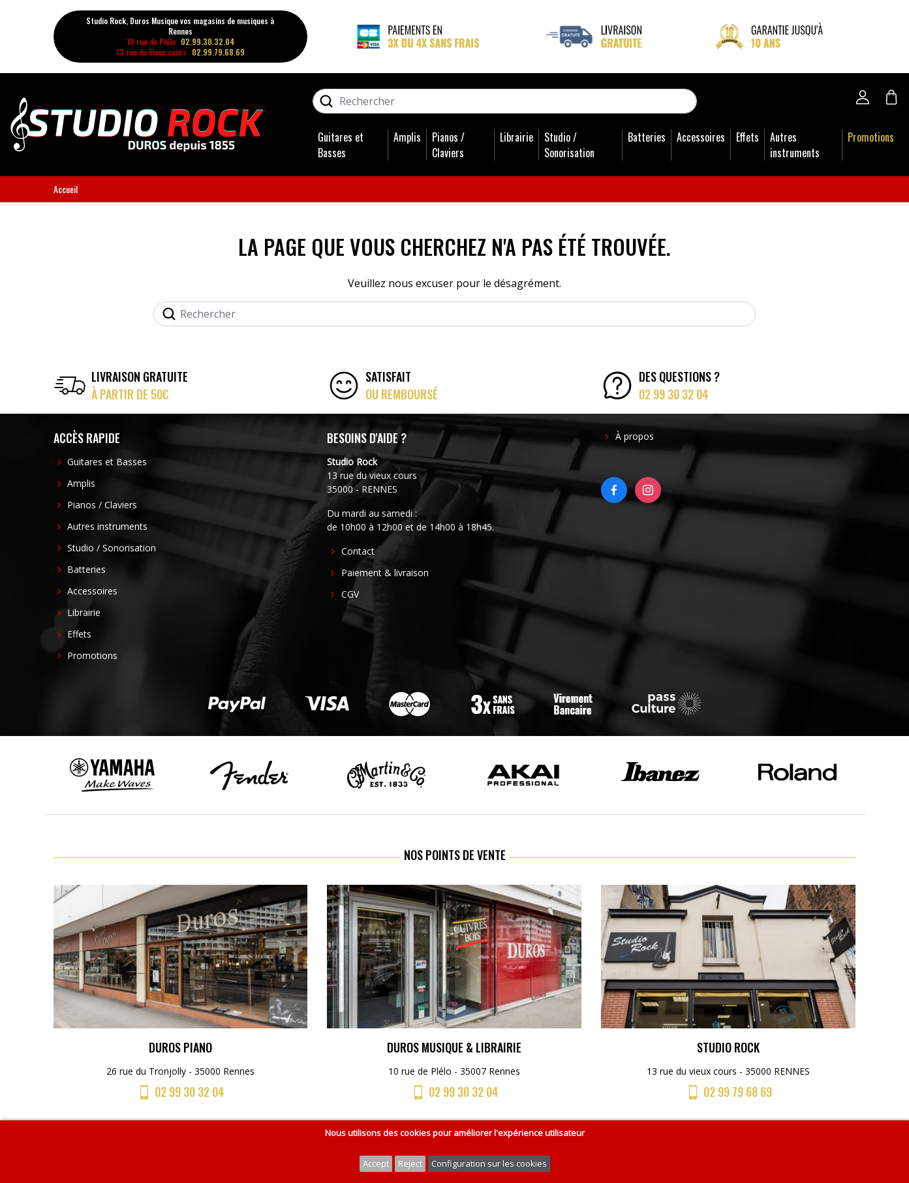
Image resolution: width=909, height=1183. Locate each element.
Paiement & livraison (385, 572)
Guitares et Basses (340, 145)
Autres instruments (795, 145)
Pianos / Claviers (448, 145)
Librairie (516, 137)
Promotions (871, 137)
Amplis (407, 137)
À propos (634, 436)
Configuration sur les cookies (489, 1163)
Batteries (647, 137)
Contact (358, 551)
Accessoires (701, 137)
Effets (747, 137)
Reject (410, 1163)
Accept (376, 1163)
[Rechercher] (505, 101)
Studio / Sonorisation (569, 145)
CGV (350, 594)
